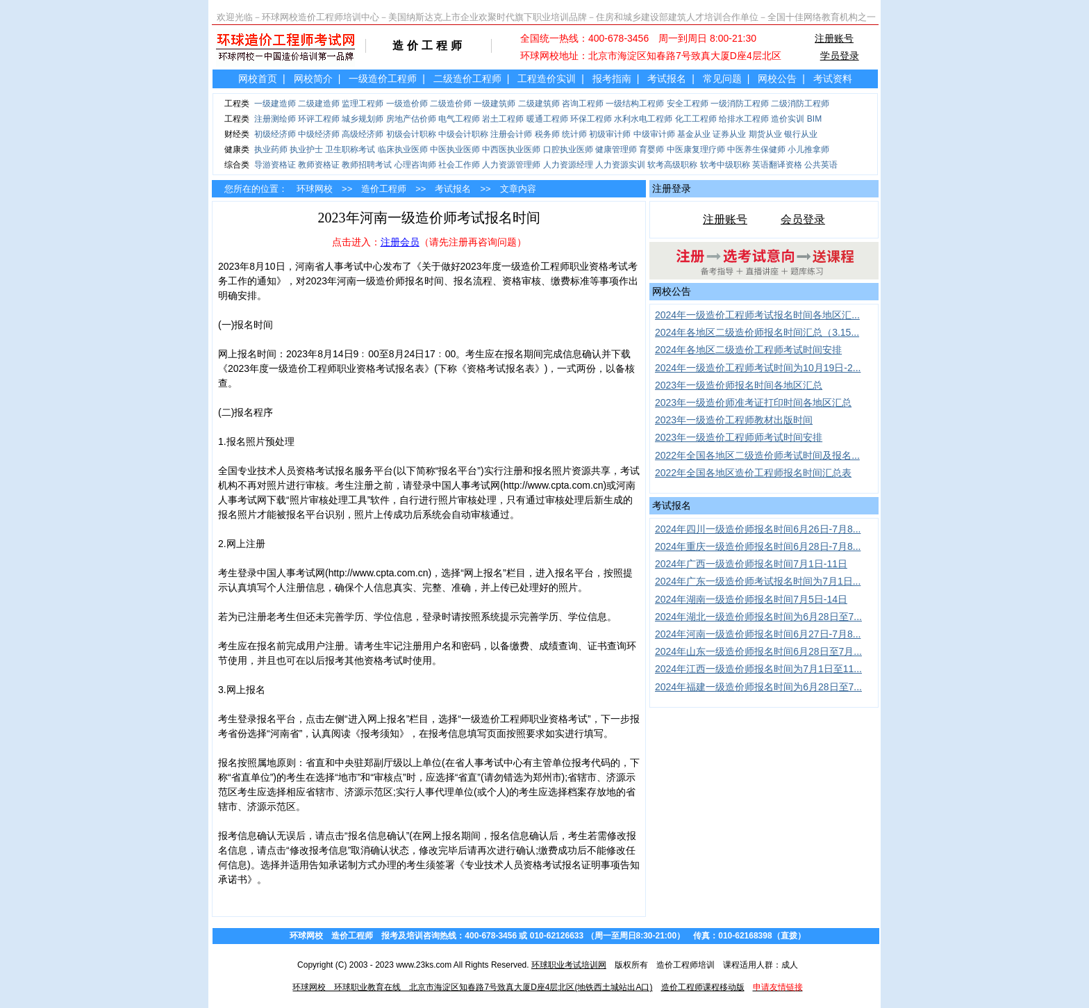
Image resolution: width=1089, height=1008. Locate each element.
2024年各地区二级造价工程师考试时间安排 (748, 349)
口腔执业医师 (568, 149)
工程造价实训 (546, 78)
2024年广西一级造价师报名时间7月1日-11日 (751, 563)
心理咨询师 (415, 165)
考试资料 (832, 78)
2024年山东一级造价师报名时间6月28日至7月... (758, 651)
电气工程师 (459, 119)
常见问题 (722, 78)
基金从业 (693, 134)
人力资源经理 (568, 165)
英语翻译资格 (777, 165)
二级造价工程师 (467, 78)
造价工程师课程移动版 (703, 987)
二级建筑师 (539, 103)
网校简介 (313, 78)
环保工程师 (591, 119)
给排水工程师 (744, 119)
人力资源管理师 (511, 165)
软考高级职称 (672, 165)
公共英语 (821, 165)
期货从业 (765, 134)
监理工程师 (362, 103)
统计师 (574, 134)
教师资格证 (319, 165)
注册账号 (834, 38)
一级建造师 (275, 103)
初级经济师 (275, 134)
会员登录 (803, 219)
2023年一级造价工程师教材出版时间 (734, 419)
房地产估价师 (411, 119)
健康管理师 (616, 149)
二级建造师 (319, 103)
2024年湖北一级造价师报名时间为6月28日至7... (758, 616)
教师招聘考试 (367, 165)
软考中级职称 (725, 165)
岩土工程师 (503, 119)
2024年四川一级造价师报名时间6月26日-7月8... (758, 529)
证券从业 (729, 134)
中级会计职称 (463, 134)
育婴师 (651, 149)
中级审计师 (654, 134)
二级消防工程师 (800, 103)
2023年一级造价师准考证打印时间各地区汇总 (753, 402)
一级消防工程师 (739, 103)
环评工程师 (319, 119)
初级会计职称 (411, 134)
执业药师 (271, 149)
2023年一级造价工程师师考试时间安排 (738, 437)
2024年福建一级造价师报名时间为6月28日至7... (758, 686)
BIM (814, 119)
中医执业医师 (455, 149)
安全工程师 (687, 103)
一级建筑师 (494, 103)
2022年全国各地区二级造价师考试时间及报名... (757, 455)
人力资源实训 (620, 165)
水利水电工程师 (643, 119)
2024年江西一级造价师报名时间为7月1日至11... (758, 668)
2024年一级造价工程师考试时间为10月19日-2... (758, 367)
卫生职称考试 (350, 149)
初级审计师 (610, 134)
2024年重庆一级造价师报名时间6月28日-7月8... (758, 546)
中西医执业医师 (511, 149)
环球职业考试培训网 (568, 965)
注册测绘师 (275, 119)
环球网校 (315, 189)
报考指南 (611, 78)
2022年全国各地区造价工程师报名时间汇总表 (753, 472)
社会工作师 (459, 165)
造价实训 (787, 119)
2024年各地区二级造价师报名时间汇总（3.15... (757, 332)
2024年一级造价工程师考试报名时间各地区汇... (757, 314)
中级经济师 (319, 134)
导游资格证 (275, 165)
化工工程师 (696, 119)
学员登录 (839, 55)
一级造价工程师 (383, 78)
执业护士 (306, 149)
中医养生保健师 (756, 149)
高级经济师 (362, 134)
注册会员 (400, 241)
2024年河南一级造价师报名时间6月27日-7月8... (758, 634)
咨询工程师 (583, 103)
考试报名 (666, 78)
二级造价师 (451, 103)
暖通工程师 (547, 119)
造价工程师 (383, 189)
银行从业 (800, 134)
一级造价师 (407, 103)
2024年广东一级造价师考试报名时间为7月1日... (758, 581)
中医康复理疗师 (696, 149)
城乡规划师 (362, 119)
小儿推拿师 (808, 149)
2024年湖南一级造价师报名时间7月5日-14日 (751, 599)
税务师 (547, 134)
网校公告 (777, 78)
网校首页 (257, 78)
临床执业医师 (403, 149)
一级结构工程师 (635, 103)
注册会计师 (511, 134)
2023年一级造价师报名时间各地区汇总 (738, 385)
